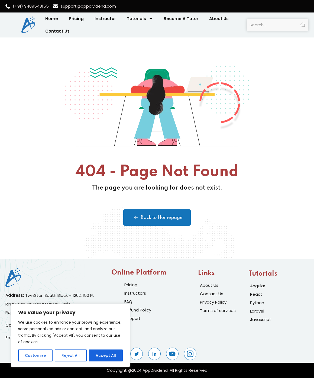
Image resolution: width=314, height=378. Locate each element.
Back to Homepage (157, 217)
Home (51, 18)
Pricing (76, 18)
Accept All (106, 355)
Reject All (70, 355)
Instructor (105, 18)
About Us (219, 18)
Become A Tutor (181, 18)
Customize (35, 355)
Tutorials (140, 18)
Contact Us (57, 31)
